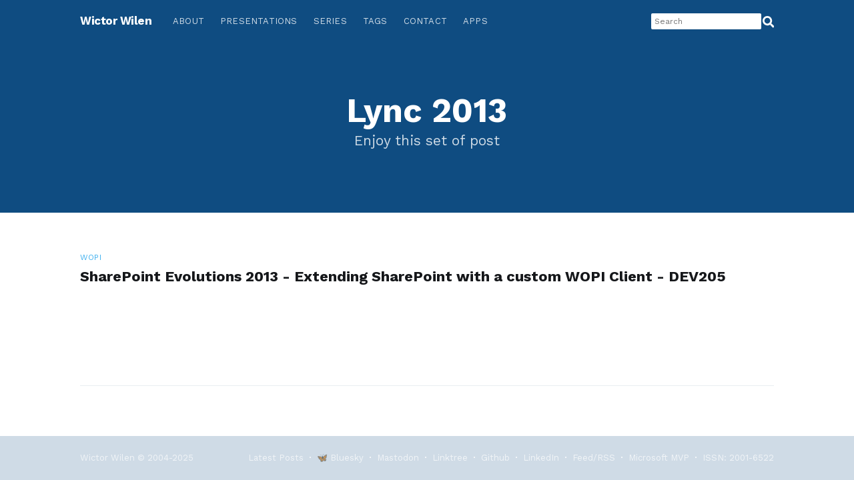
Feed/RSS (593, 458)
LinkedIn (541, 458)
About (188, 21)
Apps (475, 21)
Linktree (450, 458)
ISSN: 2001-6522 (738, 458)
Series (330, 21)
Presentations (259, 21)
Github (495, 458)
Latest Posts (276, 458)
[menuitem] (188, 22)
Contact (425, 21)
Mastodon (398, 458)
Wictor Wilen (115, 20)
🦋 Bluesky (340, 458)
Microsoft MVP (658, 458)
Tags (375, 21)
